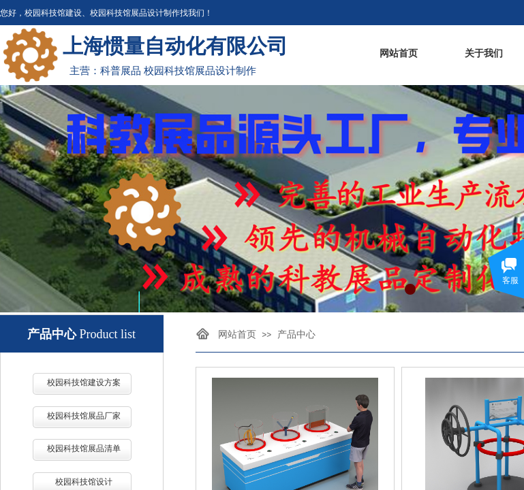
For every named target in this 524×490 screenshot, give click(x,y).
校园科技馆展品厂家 (84, 416)
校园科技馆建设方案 (84, 382)
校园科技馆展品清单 (84, 448)
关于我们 (484, 53)
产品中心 (296, 334)
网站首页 (399, 53)
